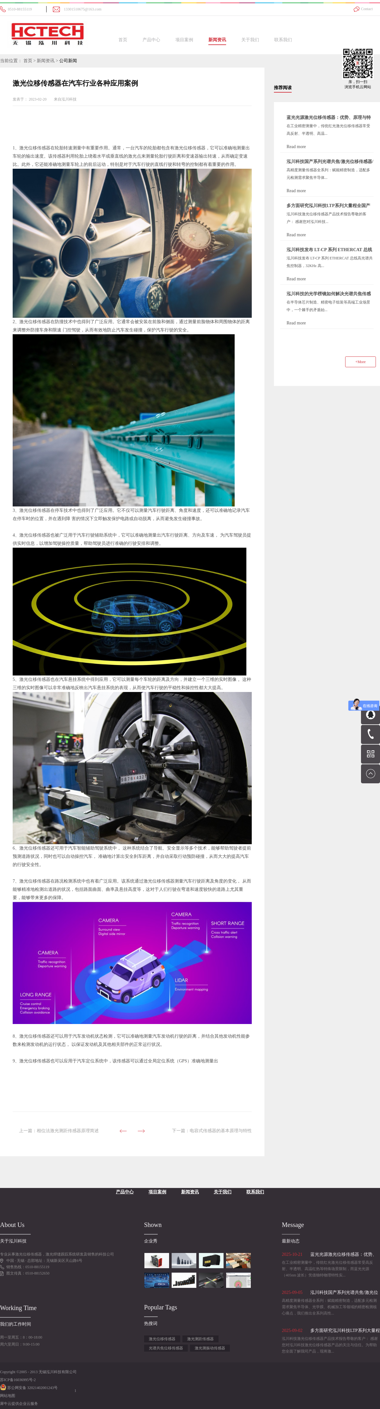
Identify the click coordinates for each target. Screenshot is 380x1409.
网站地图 (7, 1395)
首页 (122, 39)
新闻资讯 (45, 60)
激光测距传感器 (200, 1339)
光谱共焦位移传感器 (166, 1348)
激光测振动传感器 (210, 1348)
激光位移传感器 (162, 1339)
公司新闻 (68, 60)
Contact (367, 9)
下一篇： (212, 1130)
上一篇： (59, 1130)
